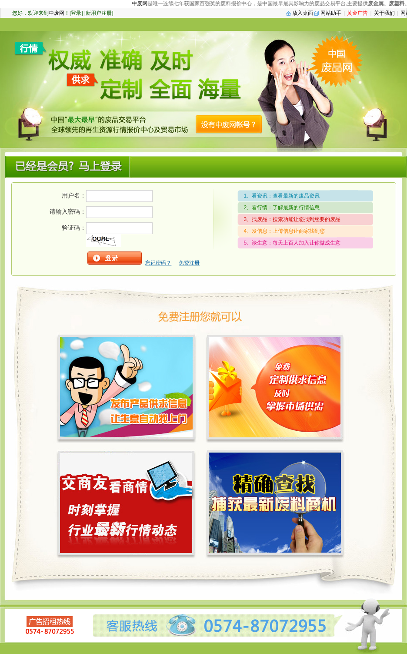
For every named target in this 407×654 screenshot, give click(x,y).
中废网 (142, 3)
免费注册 (189, 263)
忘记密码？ (158, 263)
